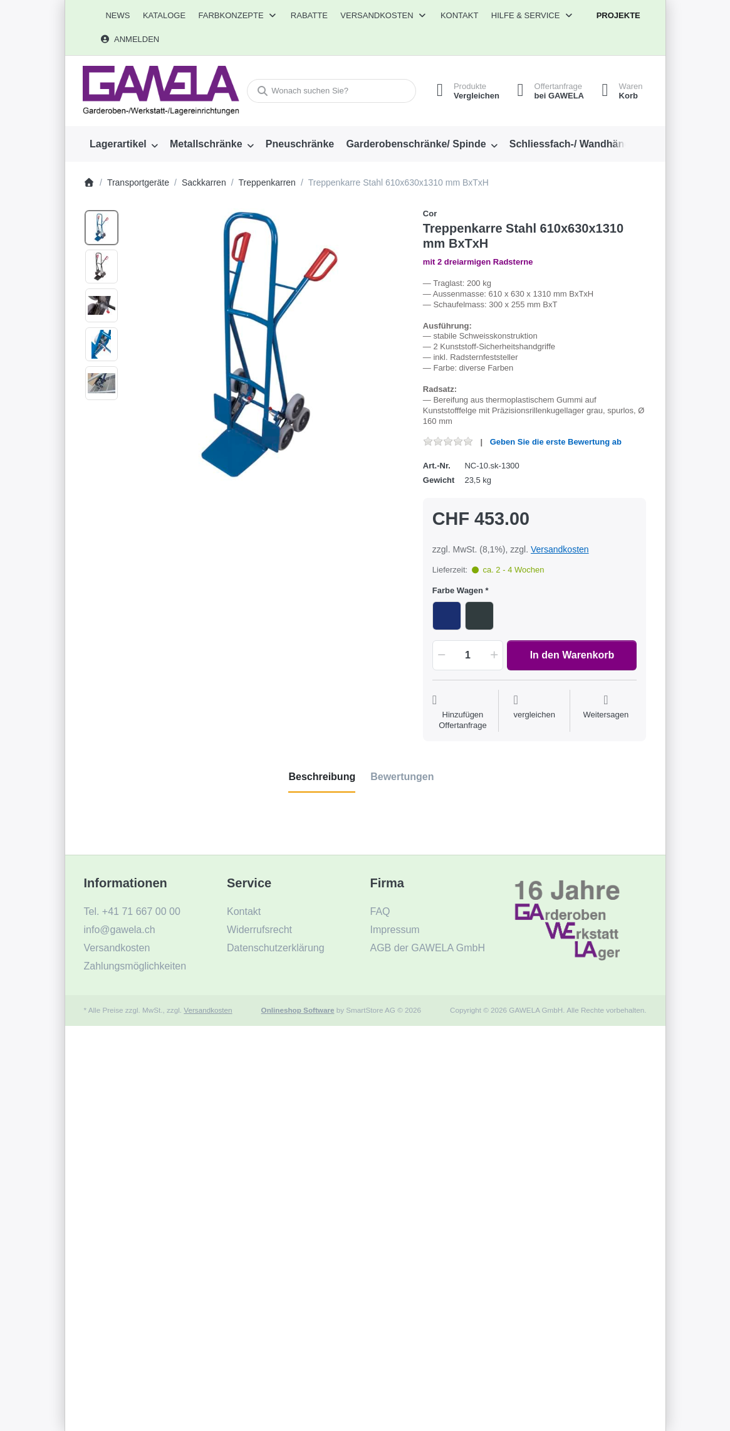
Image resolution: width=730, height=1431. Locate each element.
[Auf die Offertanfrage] (462, 712)
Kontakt (459, 15)
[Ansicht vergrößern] (267, 346)
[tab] (321, 777)
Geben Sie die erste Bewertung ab (556, 441)
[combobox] (330, 91)
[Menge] (467, 655)
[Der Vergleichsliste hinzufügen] (534, 712)
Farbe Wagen (457, 590)
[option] (101, 228)
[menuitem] (118, 16)
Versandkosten (560, 549)
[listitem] (267, 346)
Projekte (618, 15)
